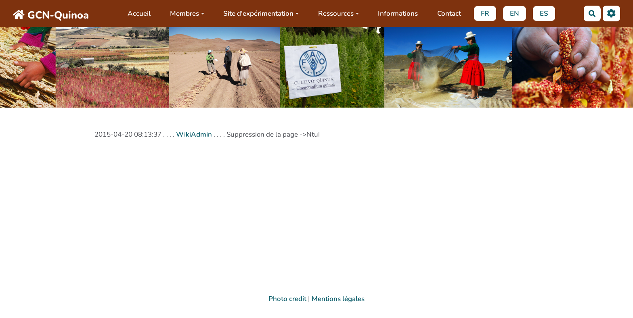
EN (514, 13)
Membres (187, 13)
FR (485, 13)
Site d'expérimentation (261, 13)
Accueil (139, 13)
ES (544, 13)
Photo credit (287, 298)
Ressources (338, 13)
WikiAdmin (194, 134)
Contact (449, 13)
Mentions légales (338, 298)
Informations (398, 13)
